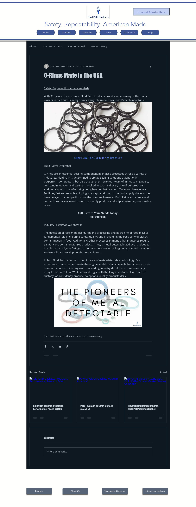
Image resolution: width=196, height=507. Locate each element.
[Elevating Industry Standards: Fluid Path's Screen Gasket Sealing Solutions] (145, 389)
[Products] (39, 491)
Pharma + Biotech (77, 46)
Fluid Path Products (52, 46)
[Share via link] (66, 346)
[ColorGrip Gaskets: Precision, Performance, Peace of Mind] (51, 389)
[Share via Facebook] (45, 346)
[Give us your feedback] (155, 491)
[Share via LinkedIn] (59, 346)
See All (163, 371)
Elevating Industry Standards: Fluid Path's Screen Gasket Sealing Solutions (143, 407)
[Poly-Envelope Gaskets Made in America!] (98, 389)
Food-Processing (99, 46)
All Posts (33, 46)
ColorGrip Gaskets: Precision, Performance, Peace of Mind (48, 407)
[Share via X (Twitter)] (52, 346)
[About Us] (75, 491)
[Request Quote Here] (151, 11)
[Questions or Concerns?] (115, 491)
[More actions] (150, 66)
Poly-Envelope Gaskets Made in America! (96, 408)
